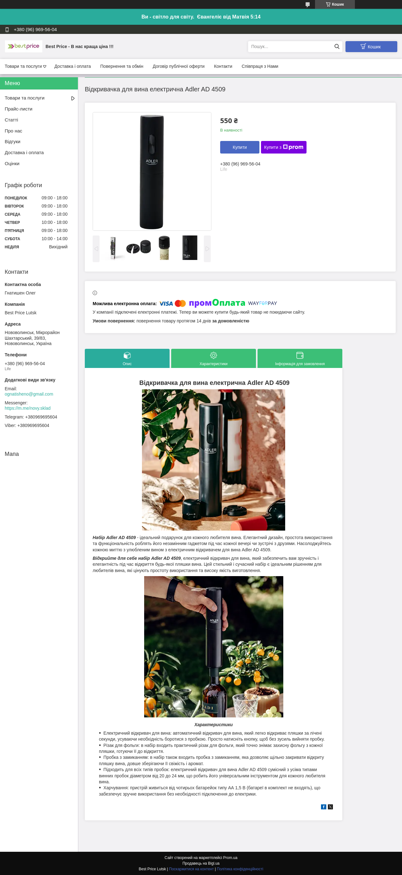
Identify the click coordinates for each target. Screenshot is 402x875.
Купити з (283, 147)
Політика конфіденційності (240, 869)
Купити (240, 147)
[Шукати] (336, 46)
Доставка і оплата (72, 66)
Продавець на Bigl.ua (201, 863)
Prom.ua (230, 858)
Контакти (223, 66)
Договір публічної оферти (178, 66)
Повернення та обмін (121, 66)
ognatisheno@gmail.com (29, 394)
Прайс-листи (18, 108)
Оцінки (12, 163)
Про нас (13, 130)
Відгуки (12, 141)
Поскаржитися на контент (191, 869)
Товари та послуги (23, 66)
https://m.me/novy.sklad (28, 408)
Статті (11, 119)
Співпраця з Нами (260, 66)
